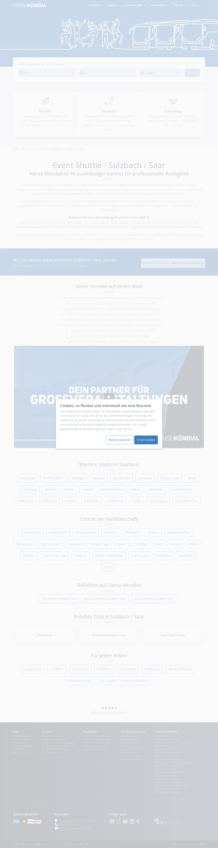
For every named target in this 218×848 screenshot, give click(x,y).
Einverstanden (146, 440)
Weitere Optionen (120, 440)
